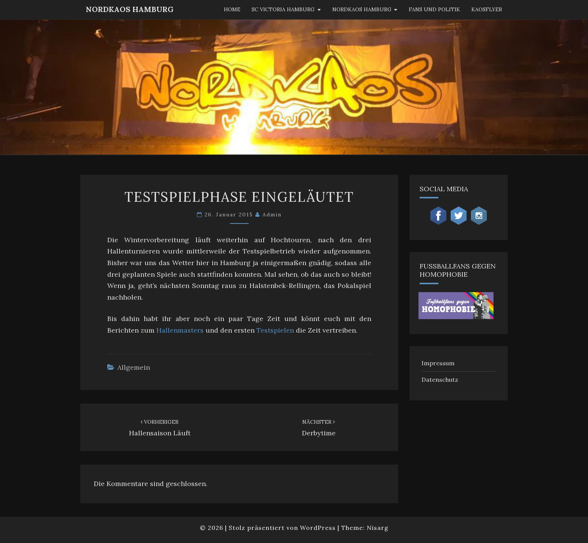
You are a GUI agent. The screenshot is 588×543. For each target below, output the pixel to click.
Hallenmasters (180, 330)
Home (232, 9)
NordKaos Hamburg (130, 9)
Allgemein (133, 367)
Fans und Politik (434, 9)
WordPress (318, 527)
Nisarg (377, 527)
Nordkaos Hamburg (362, 9)
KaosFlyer (486, 9)
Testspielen (275, 330)
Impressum (438, 363)
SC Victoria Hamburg (283, 9)
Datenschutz (440, 379)
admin (272, 214)
